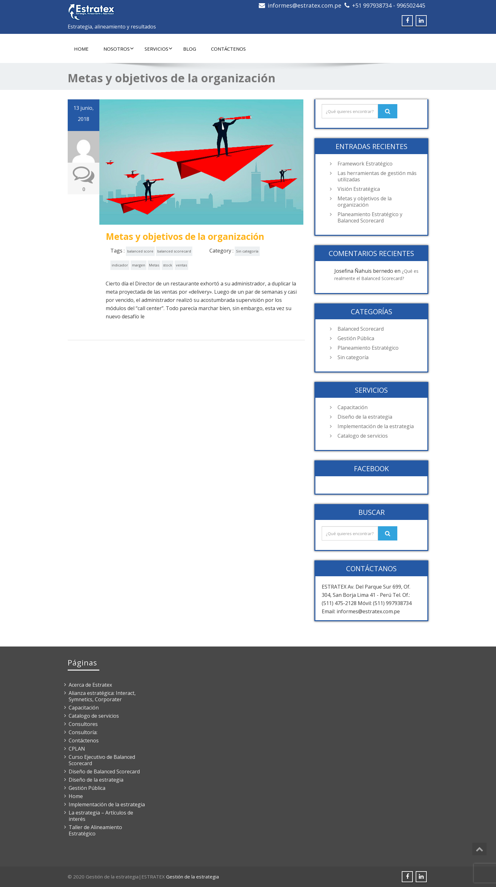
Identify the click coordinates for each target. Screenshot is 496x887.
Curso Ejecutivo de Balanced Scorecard (102, 760)
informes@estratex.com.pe (304, 5)
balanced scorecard (174, 251)
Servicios (158, 49)
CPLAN (77, 748)
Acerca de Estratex (90, 684)
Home (81, 49)
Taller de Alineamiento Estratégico (95, 830)
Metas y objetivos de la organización (185, 236)
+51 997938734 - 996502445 (388, 5)
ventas (181, 265)
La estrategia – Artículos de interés (101, 815)
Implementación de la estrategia (376, 426)
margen (138, 265)
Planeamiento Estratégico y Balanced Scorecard (370, 217)
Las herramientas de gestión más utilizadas (377, 176)
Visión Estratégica (359, 189)
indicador (120, 265)
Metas (154, 265)
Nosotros (118, 49)
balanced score (140, 251)
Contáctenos (228, 49)
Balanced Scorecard (361, 329)
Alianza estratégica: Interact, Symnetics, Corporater (102, 696)
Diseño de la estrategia (365, 417)
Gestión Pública (356, 338)
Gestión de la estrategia (192, 876)
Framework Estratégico (365, 163)
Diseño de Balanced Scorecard (104, 771)
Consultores (83, 724)
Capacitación (353, 407)
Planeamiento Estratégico (368, 348)
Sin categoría (247, 251)
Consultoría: (83, 732)
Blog (189, 49)
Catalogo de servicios (363, 436)
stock (167, 265)
